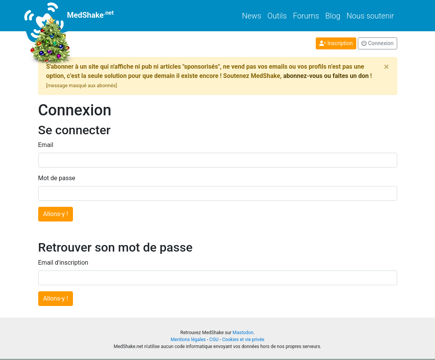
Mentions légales (188, 339)
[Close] (386, 66)
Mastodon (242, 332)
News (251, 15)
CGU (213, 339)
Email (46, 145)
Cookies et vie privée (243, 339)
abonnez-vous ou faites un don (326, 75)
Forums (306, 15)
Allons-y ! (55, 214)
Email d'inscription (63, 262)
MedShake (76, 15)
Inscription (336, 43)
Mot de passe (56, 178)
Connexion (377, 43)
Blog (332, 15)
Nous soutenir (370, 15)
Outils (277, 15)
